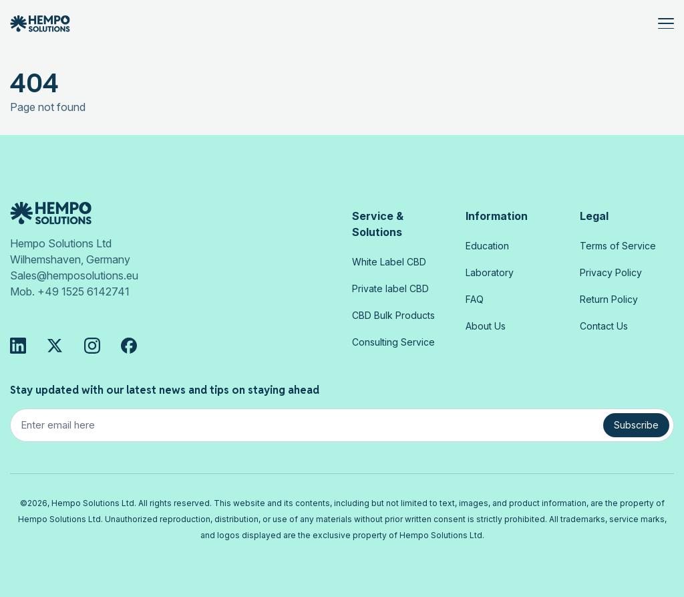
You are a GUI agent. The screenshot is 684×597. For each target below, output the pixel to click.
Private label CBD (390, 288)
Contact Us (604, 326)
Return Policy (609, 299)
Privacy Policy (611, 272)
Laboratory (490, 272)
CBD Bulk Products (393, 315)
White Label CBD (389, 261)
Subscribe (636, 425)
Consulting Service (393, 342)
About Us (486, 326)
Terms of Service (618, 245)
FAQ (475, 299)
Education (487, 245)
